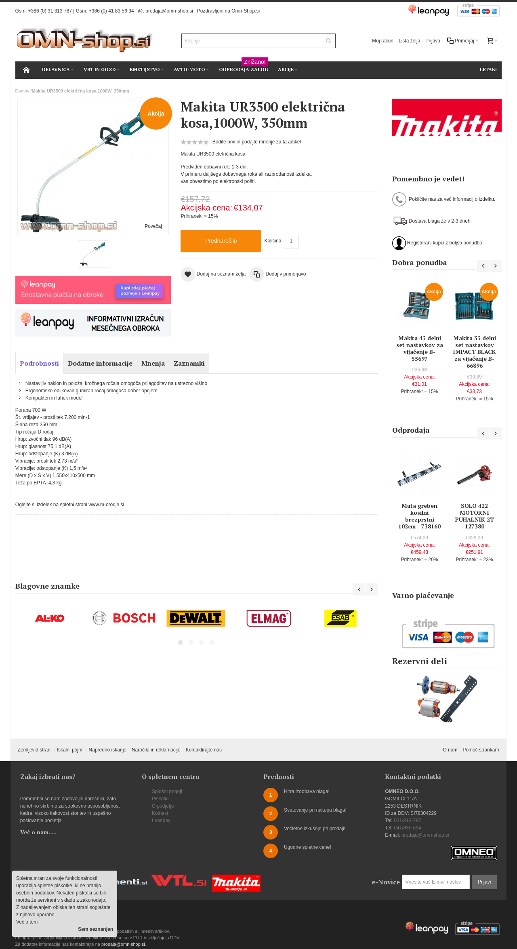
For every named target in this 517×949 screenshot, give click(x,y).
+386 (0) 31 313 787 (50, 11)
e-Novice (386, 881)
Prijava (432, 41)
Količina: (273, 241)
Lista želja (409, 41)
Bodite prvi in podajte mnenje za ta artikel (256, 142)
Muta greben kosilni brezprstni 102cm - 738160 (419, 516)
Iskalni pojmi (70, 750)
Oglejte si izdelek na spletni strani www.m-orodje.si (69, 504)
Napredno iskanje (107, 750)
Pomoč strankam (480, 750)
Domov (22, 90)
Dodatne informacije (100, 363)
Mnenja (153, 363)
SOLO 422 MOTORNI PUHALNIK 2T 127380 (474, 516)
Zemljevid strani (35, 750)
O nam (450, 750)
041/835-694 (407, 828)
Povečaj (153, 226)
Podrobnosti (39, 363)
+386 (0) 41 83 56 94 (111, 11)
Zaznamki (189, 363)
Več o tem (27, 922)
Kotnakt (160, 813)
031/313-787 (407, 820)
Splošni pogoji (167, 791)
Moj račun (382, 41)
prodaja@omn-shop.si (169, 11)
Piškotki (160, 799)
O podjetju (163, 806)
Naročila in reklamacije (156, 750)
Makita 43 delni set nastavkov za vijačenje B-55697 (419, 348)
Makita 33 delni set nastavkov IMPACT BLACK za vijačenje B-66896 (474, 352)
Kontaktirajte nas (204, 750)
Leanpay (161, 820)
